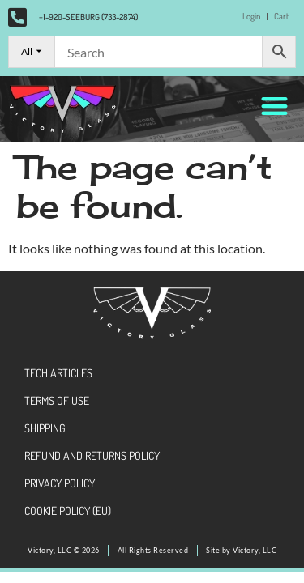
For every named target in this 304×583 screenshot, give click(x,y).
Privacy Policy (59, 483)
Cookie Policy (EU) (67, 510)
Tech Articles (58, 373)
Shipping (45, 428)
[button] (275, 105)
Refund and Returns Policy (92, 455)
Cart (281, 16)
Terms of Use (56, 400)
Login (251, 16)
